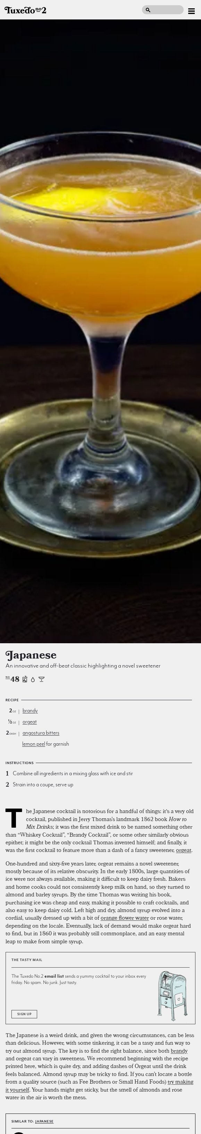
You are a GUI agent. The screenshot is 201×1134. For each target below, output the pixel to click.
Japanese (44, 1121)
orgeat (30, 722)
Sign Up (24, 1014)
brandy (30, 710)
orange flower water (125, 917)
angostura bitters (41, 733)
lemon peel (33, 744)
